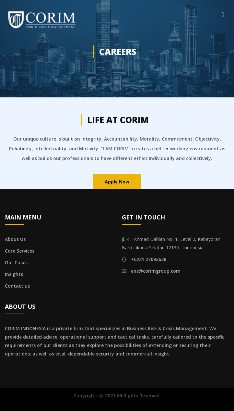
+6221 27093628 (148, 259)
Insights (14, 274)
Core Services (19, 251)
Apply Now (117, 182)
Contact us (17, 286)
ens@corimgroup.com (156, 271)
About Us (15, 239)
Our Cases (16, 262)
